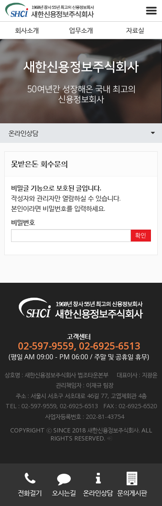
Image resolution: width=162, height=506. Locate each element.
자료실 (135, 30)
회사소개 (27, 30)
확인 (140, 236)
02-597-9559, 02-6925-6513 (79, 345)
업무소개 (81, 30)
